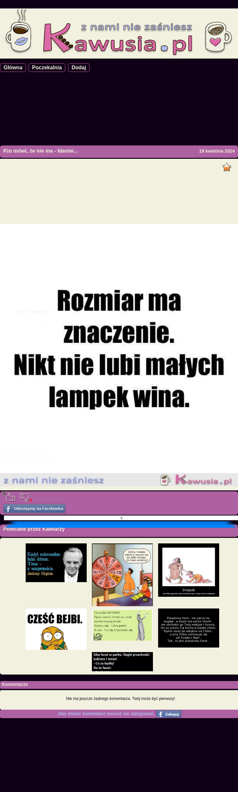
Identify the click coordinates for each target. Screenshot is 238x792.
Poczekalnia (47, 67)
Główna (13, 67)
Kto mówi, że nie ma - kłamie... (40, 151)
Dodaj (79, 67)
